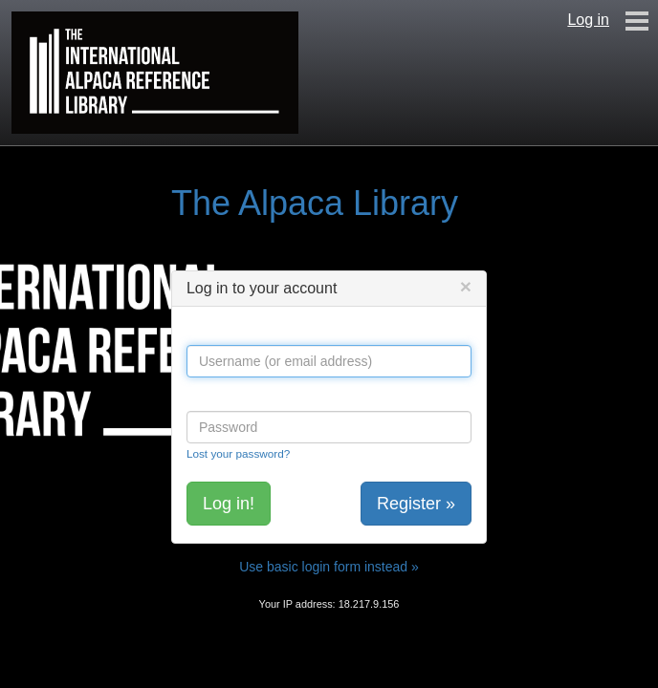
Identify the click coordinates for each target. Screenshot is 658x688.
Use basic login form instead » (329, 566)
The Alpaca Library (314, 203)
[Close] (466, 286)
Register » (416, 503)
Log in (588, 19)
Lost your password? (238, 453)
